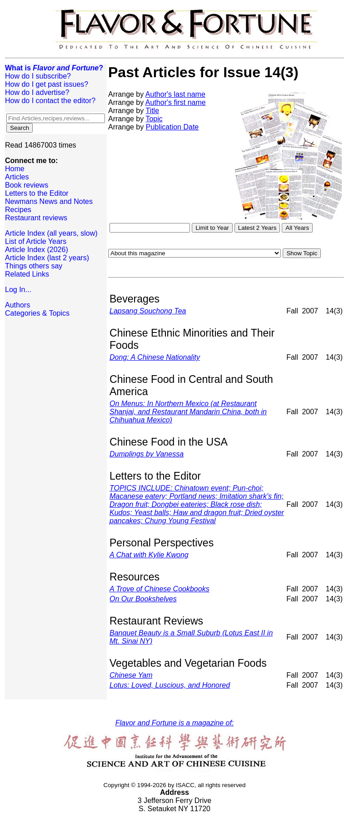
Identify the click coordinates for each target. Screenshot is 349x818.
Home (15, 169)
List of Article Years (35, 241)
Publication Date (172, 127)
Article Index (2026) (36, 249)
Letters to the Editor (37, 193)
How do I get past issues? (46, 84)
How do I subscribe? (38, 76)
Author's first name (175, 102)
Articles (17, 177)
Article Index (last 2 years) (47, 258)
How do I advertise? (37, 92)
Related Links (27, 274)
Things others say (33, 266)
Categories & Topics (37, 313)
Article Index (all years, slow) (51, 233)
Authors (17, 305)
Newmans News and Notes (49, 201)
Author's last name (175, 94)
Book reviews (26, 185)
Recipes (18, 209)
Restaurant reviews (36, 218)
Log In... (18, 289)
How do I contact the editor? (50, 100)
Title (152, 110)
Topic (153, 119)
